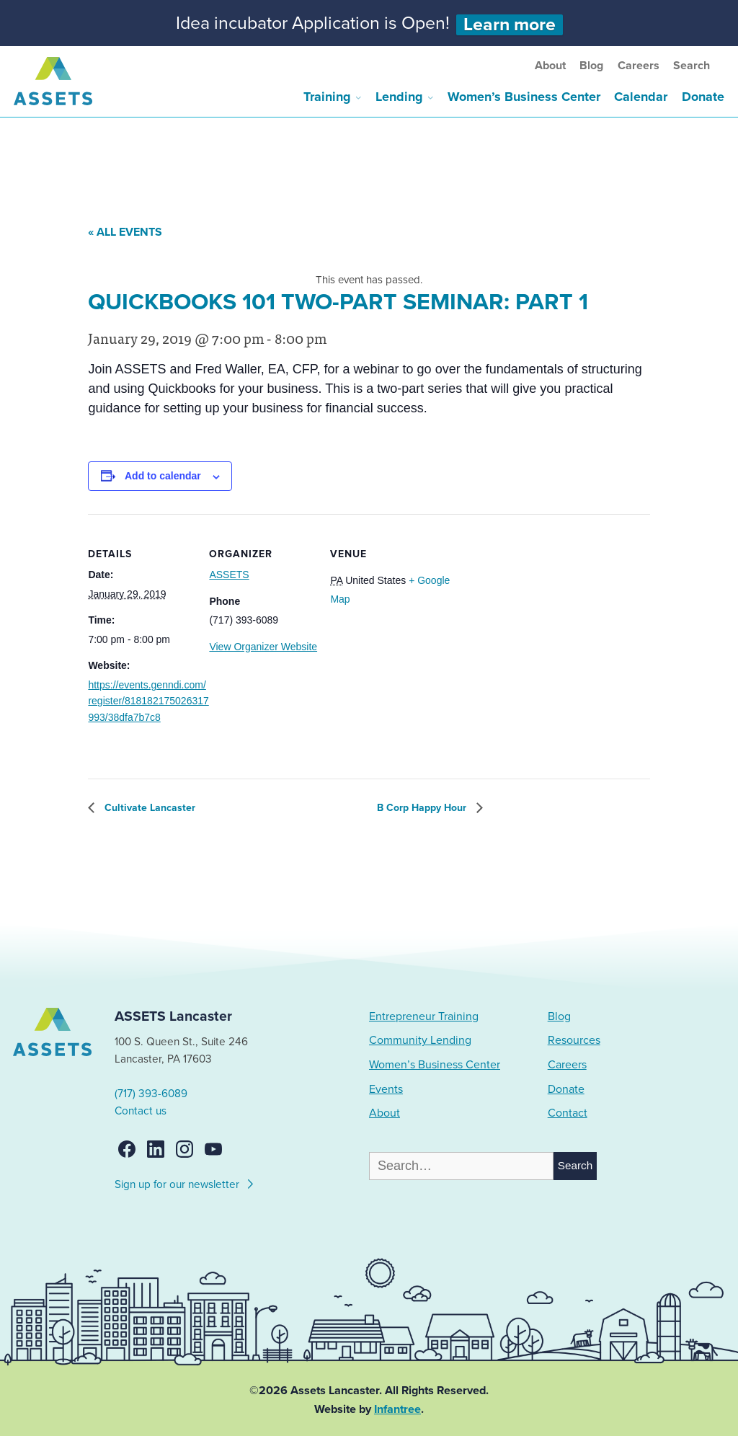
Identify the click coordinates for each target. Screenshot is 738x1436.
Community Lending (420, 1040)
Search (691, 65)
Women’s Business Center (524, 97)
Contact (567, 1113)
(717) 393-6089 (151, 1093)
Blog (591, 65)
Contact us (140, 1110)
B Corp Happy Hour (423, 808)
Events (386, 1089)
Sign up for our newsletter (185, 1182)
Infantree (397, 1409)
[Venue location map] (527, 613)
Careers (638, 65)
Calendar (640, 97)
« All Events (125, 232)
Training (327, 97)
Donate (703, 97)
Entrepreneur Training (424, 1016)
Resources (574, 1040)
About (550, 65)
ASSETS (229, 574)
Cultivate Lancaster (148, 808)
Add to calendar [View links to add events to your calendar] (163, 476)
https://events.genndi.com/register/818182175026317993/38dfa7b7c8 (148, 701)
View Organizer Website (263, 646)
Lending (399, 97)
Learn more (509, 24)
